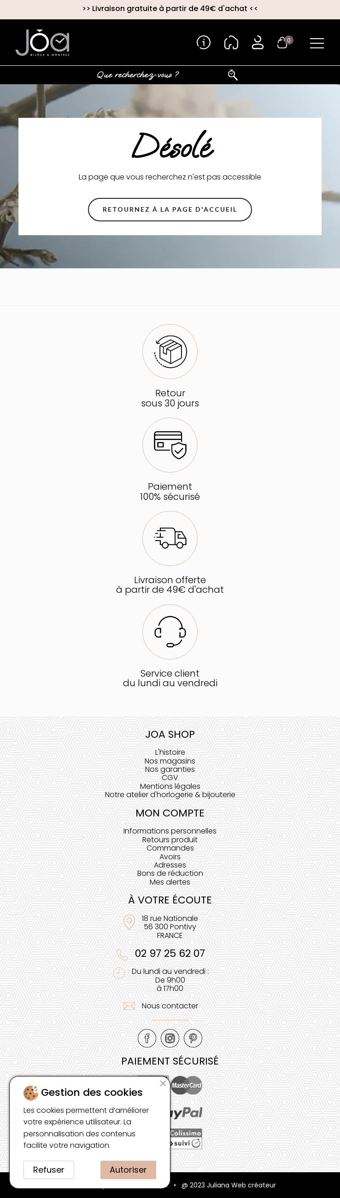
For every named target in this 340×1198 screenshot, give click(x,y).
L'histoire (170, 752)
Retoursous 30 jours (170, 398)
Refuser (48, 1169)
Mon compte (170, 813)
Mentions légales (170, 786)
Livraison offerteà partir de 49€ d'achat (170, 584)
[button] (170, 209)
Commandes (170, 848)
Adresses (170, 865)
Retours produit (170, 839)
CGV (170, 777)
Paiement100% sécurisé (170, 491)
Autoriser (128, 1169)
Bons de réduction (170, 873)
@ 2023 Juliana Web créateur (229, 1185)
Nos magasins (170, 761)
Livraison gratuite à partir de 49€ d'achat (169, 8)
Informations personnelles (170, 831)
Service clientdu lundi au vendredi (170, 678)
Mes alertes (170, 882)
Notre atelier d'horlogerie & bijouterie (170, 794)
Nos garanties (170, 769)
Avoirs (170, 856)
